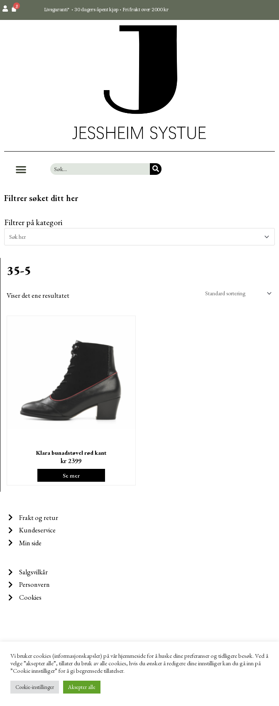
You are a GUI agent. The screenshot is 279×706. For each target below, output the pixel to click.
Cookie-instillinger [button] (34, 687)
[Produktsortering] (237, 293)
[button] (20, 169)
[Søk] (156, 169)
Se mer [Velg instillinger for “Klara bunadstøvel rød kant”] (71, 475)
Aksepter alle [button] (81, 687)
